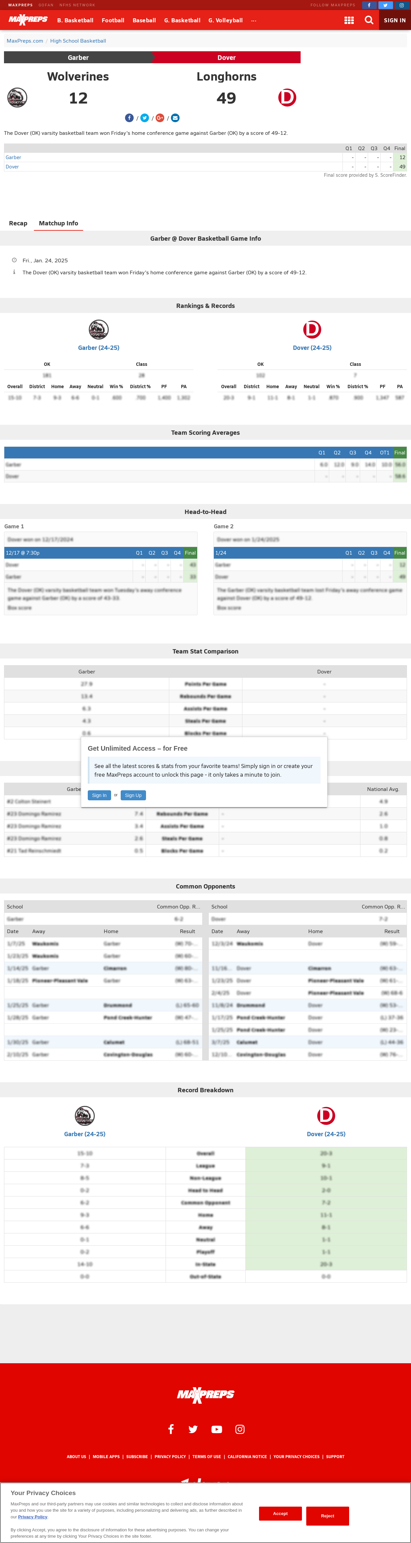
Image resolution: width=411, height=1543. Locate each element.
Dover (226, 57)
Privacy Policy (170, 1456)
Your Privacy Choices (297, 1456)
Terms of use (207, 1456)
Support (335, 1456)
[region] (205, 1512)
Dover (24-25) (312, 347)
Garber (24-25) (98, 347)
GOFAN (46, 4)
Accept (280, 1513)
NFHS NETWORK (77, 4)
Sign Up (133, 795)
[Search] (369, 20)
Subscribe (137, 1456)
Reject (327, 1515)
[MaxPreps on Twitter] (385, 5)
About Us (76, 1456)
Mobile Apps (106, 1456)
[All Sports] (254, 20)
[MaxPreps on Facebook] (369, 5)
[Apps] (349, 20)
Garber (78, 57)
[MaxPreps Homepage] (206, 1395)
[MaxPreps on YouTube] (216, 1429)
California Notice (247, 1456)
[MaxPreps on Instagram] (402, 5)
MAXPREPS (20, 4)
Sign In (99, 795)
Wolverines (78, 76)
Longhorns (227, 76)
